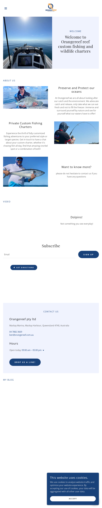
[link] (51, 8)
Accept (73, 499)
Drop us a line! (25, 362)
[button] (10, 8)
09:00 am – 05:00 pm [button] (32, 350)
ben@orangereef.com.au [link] (21, 334)
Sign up (88, 254)
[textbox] (39, 254)
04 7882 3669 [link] (15, 331)
